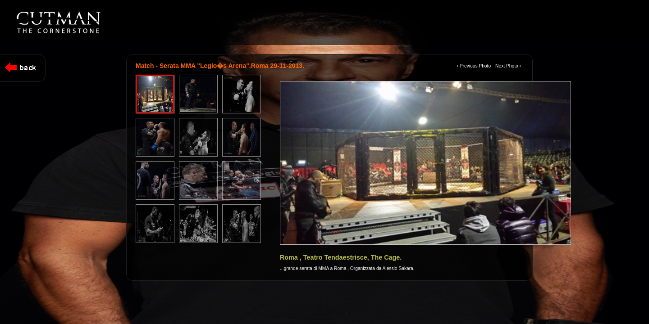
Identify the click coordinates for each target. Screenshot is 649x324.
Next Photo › (508, 65)
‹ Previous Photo (474, 65)
